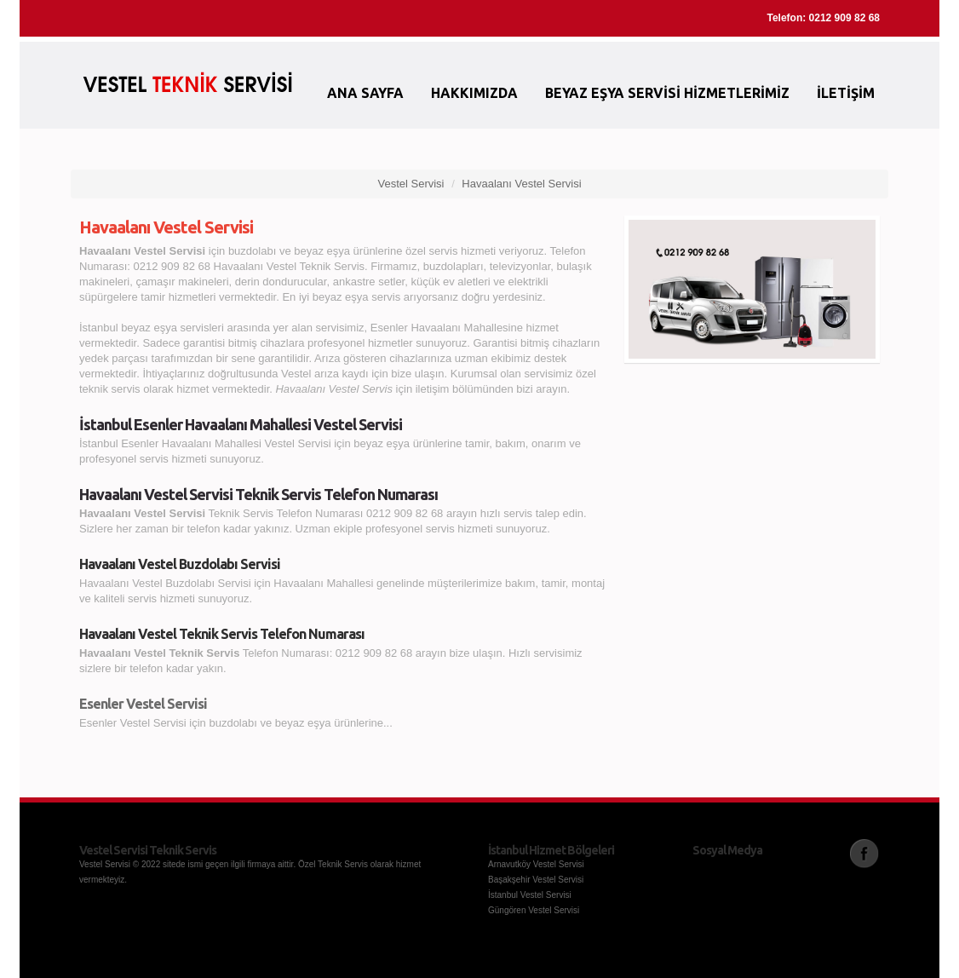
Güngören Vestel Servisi (533, 910)
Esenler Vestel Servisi (143, 703)
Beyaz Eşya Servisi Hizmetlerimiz (667, 93)
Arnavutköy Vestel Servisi (536, 864)
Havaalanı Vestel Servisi (521, 183)
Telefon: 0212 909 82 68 (823, 18)
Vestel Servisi (410, 183)
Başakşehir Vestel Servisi (535, 879)
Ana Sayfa (365, 93)
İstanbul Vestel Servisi (529, 895)
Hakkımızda (474, 93)
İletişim (846, 93)
